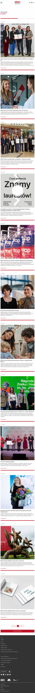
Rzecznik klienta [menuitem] (4, 647)
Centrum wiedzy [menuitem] (4, 645)
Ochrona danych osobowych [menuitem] (6, 649)
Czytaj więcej (4, 68)
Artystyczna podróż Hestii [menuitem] (6, 660)
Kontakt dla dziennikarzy (17, 631)
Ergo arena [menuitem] (3, 666)
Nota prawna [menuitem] (2, 689)
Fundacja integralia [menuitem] (5, 656)
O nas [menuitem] (2, 637)
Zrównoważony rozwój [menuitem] (5, 662)
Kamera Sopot (5, 671)
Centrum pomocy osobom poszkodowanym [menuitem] (9, 658)
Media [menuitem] (2, 641)
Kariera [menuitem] (2, 664)
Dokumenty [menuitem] (3, 643)
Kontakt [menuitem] (2, 639)
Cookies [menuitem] (2, 687)
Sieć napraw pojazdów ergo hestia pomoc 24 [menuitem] (9, 651)
